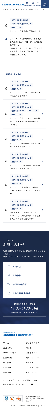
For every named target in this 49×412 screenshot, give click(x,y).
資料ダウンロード (33, 357)
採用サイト (32, 352)
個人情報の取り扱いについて (14, 384)
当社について (9, 347)
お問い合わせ (31, 372)
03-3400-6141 (27, 308)
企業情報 (7, 367)
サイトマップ (8, 380)
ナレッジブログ (32, 342)
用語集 (29, 347)
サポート (30, 362)
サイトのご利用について (28, 380)
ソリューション (10, 352)
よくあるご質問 (18, 9)
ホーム (5, 9)
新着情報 (7, 372)
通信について (34, 9)
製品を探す (8, 357)
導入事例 (7, 362)
